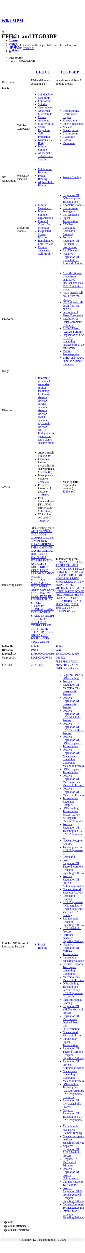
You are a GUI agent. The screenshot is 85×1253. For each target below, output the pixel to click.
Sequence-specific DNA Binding (73, 676)
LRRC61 (36, 573)
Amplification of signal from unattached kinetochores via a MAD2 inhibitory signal (73, 281)
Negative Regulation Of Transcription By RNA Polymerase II (73, 1117)
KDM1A (61, 578)
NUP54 (35, 589)
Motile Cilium (46, 123)
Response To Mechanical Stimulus (70, 1162)
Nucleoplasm (70, 130)
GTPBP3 (77, 571)
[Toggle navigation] (2, 31)
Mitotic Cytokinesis (45, 206)
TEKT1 (42, 618)
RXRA (59, 601)
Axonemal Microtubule (45, 112)
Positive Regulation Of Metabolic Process (73, 792)
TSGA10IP (37, 631)
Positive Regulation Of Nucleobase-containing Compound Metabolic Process (73, 757)
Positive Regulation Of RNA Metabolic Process (72, 715)
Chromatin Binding (69, 897)
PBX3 (59, 594)
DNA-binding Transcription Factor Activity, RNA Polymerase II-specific (73, 990)
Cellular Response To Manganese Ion (73, 1206)
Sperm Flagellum (44, 128)
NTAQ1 (79, 591)
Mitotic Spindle (42, 148)
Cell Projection (44, 135)
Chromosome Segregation (70, 210)
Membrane (69, 143)
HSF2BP (61, 575)
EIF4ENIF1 (47, 544)
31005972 (43, 494)
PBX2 (42, 592)
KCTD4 (41, 563)
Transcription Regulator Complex (70, 801)
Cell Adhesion (71, 214)
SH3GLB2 (37, 609)
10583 (34, 649)
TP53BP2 (36, 625)
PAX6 (50, 589)
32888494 (43, 520)
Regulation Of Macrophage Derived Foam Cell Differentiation (71, 1022)
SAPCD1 (36, 602)
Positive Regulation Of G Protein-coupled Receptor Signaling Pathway (73, 1195)
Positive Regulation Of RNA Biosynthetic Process (73, 728)
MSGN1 (71, 588)
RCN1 (43, 596)
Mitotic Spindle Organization (45, 214)
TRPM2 (43, 628)
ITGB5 (79, 575)
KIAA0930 (72, 578)
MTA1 (80, 588)
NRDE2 (70, 591)
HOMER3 (37, 553)
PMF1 (49, 592)
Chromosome (70, 133)
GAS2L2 (36, 550)
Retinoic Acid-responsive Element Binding (72, 1129)
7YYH (77, 668)
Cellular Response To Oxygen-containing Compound (73, 968)
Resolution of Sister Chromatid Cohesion (72, 322)
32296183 (28, 48)
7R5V (66, 664)
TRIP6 (35, 628)
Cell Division (70, 250)
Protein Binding (42, 177)
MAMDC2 (48, 573)
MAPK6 (79, 581)
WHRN (45, 638)
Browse (13, 40)
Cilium (42, 117)
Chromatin (69, 856)
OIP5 (43, 589)
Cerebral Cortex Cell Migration (44, 224)
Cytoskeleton (45, 107)
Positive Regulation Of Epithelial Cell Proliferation (71, 242)
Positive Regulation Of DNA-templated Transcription (72, 741)
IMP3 (42, 557)
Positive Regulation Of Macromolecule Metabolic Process (73, 780)
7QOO (74, 661)
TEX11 (35, 622)
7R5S (59, 664)
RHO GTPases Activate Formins (73, 330)
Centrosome (45, 101)
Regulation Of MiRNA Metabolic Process (73, 1009)
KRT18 (44, 566)
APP (81, 562)
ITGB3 (70, 575)
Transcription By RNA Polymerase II (73, 850)
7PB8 (59, 661)
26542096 (45, 455)
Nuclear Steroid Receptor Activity (73, 891)
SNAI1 (35, 612)
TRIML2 (61, 607)
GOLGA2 (47, 550)
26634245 (45, 511)
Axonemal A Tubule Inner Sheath (45, 156)
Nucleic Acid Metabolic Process (73, 1034)
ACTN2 (60, 562)
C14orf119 (72, 565)
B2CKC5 (36, 657)
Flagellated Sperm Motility (44, 234)
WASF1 (35, 638)
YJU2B (35, 641)
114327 (35, 645)
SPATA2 (36, 615)
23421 (59, 645)
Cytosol (67, 139)
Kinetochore (70, 120)
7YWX (68, 668)
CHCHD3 (48, 537)
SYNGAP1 (47, 615)
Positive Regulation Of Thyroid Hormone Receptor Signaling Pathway (73, 866)
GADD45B (45, 547)
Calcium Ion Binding (45, 171)
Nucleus (67, 126)
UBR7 (70, 607)
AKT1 (34, 531)
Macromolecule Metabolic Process (73, 978)
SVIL (67, 604)
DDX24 (79, 568)
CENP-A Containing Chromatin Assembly (69, 229)
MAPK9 (60, 584)
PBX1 (34, 592)
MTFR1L (46, 583)
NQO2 (35, 586)
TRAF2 (47, 625)
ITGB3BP (70, 72)
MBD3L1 (36, 576)
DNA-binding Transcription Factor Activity (71, 811)
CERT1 (70, 568)
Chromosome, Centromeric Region (71, 114)
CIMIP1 (35, 540)
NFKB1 (60, 591)
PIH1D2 (68, 594)
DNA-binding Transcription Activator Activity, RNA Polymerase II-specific (73, 1091)
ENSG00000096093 (42, 653)
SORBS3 (45, 612)
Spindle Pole (45, 94)
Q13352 (60, 657)
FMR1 (34, 547)
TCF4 (34, 618)
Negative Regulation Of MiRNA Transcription (71, 949)
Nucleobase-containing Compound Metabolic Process (73, 1076)
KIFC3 (59, 581)
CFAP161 (36, 537)
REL (50, 596)
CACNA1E (45, 531)
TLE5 (43, 622)
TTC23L (49, 631)
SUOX (59, 604)
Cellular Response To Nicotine (73, 1183)
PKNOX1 (61, 597)
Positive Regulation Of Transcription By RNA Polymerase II (73, 831)
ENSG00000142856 (67, 653)
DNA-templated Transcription (72, 771)
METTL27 (37, 579)
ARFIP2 (60, 565)
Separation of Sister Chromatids (73, 314)
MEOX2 (60, 588)
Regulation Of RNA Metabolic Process (72, 1103)
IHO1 (46, 553)
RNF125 (47, 599)
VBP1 (44, 635)
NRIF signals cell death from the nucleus (73, 296)
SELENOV (37, 605)
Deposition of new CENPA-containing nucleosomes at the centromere (73, 341)
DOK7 (45, 540)
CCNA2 (60, 568)
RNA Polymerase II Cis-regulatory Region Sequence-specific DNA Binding (73, 909)
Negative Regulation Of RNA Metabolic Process (72, 1150)
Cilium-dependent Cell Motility (45, 250)
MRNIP (35, 583)
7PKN (66, 661)
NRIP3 (43, 586)
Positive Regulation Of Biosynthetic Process (71, 702)
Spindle (42, 104)
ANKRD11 (71, 562)
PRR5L (35, 596)
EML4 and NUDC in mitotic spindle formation (73, 361)
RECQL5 (73, 597)
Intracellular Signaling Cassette (73, 959)
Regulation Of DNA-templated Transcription (72, 198)
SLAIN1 (49, 609)
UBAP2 (35, 635)
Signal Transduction (70, 219)
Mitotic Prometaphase (71, 353)
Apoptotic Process (73, 204)
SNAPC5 (78, 601)
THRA (75, 604)
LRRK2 (68, 581)
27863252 (43, 481)
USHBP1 (61, 610)
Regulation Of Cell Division (46, 242)
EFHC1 (43, 72)
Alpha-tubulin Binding (46, 184)
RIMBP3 (36, 599)
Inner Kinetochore (73, 123)
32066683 (45, 472)
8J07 (42, 664)
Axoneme (43, 120)
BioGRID (14, 60)
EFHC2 (35, 544)
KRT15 (35, 566)
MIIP (47, 579)
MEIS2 (70, 584)
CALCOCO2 (38, 534)
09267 (59, 649)
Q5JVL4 (47, 657)
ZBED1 (44, 641)
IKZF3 (35, 557)
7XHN (74, 664)
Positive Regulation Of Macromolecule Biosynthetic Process (72, 688)
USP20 (71, 610)
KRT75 (35, 570)
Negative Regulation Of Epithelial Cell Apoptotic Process (73, 258)
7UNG (35, 664)
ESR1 (68, 571)
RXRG (68, 601)
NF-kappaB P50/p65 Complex (73, 819)
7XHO (59, 668)
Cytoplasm (44, 97)
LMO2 (44, 570)
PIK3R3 (78, 594)
